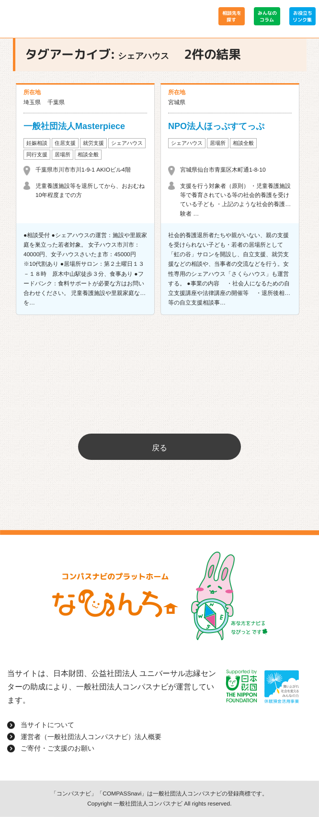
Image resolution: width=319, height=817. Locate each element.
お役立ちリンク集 (302, 16)
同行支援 (36, 154)
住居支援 (65, 143)
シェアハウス (127, 143)
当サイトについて (47, 725)
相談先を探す (231, 16)
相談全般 (88, 154)
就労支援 (93, 143)
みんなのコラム (266, 16)
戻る (159, 448)
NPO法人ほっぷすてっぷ (216, 126)
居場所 (62, 154)
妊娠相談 (36, 143)
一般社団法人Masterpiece (74, 126)
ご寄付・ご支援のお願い (57, 748)
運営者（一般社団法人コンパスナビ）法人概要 (91, 737)
